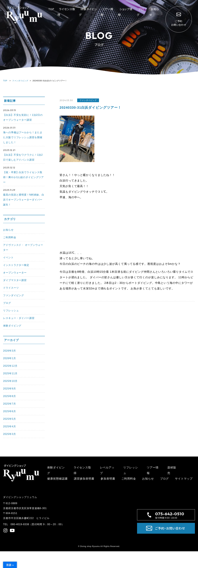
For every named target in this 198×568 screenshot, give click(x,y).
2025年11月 (10, 373)
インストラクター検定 (16, 265)
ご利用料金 (9, 237)
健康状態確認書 (57, 478)
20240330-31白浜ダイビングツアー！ (90, 107)
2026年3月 (9, 350)
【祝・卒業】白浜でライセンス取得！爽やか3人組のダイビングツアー (23, 177)
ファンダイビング (20, 81)
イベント (8, 257)
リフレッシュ (11, 310)
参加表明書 (108, 478)
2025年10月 (10, 381)
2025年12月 (10, 366)
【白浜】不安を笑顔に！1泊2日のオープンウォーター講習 (23, 117)
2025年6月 (9, 411)
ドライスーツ (11, 287)
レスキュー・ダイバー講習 (18, 318)
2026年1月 (9, 358)
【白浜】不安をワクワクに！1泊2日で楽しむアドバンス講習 (23, 157)
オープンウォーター (15, 272)
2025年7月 (9, 403)
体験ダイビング (12, 325)
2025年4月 (9, 426)
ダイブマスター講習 (15, 280)
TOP (51, 9)
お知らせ (8, 229)
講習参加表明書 (84, 478)
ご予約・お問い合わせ (165, 528)
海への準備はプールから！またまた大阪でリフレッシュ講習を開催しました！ (22, 137)
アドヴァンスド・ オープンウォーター (23, 247)
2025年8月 (9, 396)
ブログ (7, 303)
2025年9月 (9, 388)
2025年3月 (9, 434)
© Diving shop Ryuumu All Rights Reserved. (99, 546)
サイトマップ (183, 478)
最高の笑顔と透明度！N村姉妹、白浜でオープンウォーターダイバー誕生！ (23, 199)
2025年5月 (9, 419)
